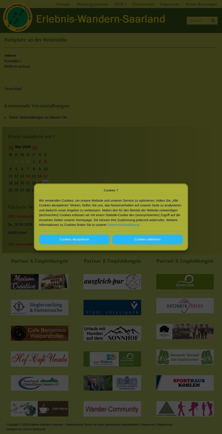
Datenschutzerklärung (123, 226)
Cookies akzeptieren (74, 241)
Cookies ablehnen (147, 241)
